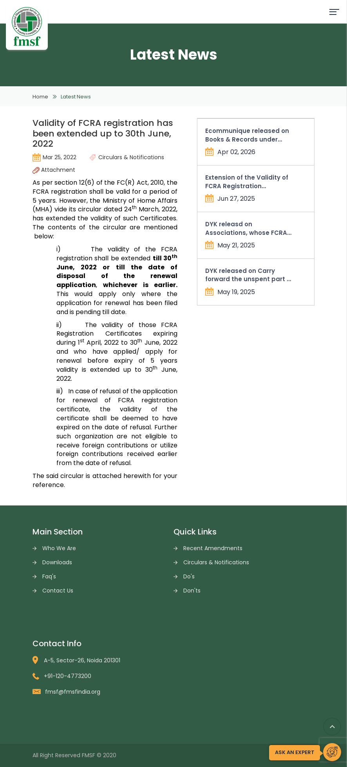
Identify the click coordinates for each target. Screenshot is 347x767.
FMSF (88, 755)
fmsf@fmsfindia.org (66, 692)
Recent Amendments (212, 548)
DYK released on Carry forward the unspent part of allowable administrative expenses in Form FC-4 (249, 275)
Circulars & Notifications (216, 562)
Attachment (54, 170)
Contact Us (57, 590)
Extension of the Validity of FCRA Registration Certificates (246, 181)
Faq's (49, 576)
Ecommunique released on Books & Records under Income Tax (247, 135)
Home (40, 96)
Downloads (57, 562)
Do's (189, 576)
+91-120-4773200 (62, 676)
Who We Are (59, 548)
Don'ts (192, 590)
